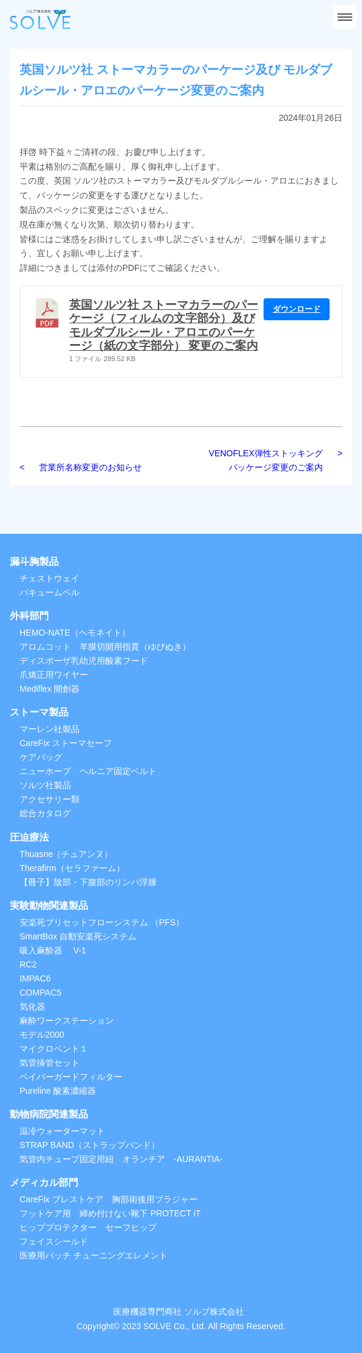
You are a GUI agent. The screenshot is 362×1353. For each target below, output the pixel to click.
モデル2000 (42, 1034)
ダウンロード (296, 309)
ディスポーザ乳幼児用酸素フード (84, 661)
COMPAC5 (40, 992)
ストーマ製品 (39, 712)
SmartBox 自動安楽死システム (78, 936)
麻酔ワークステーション (67, 1020)
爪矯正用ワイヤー (54, 675)
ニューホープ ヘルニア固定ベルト (88, 771)
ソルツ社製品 (45, 785)
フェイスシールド (54, 1241)
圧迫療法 (29, 837)
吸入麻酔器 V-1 (53, 950)
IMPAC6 (35, 978)
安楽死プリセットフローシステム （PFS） (102, 922)
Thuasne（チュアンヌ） (66, 854)
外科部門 (29, 616)
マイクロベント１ (54, 1048)
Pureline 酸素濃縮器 (58, 1091)
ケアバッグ (41, 757)
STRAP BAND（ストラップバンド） (90, 1145)
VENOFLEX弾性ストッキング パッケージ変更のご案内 (270, 460)
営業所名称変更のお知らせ (90, 467)
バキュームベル (49, 592)
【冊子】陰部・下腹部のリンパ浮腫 (88, 882)
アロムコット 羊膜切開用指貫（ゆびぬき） (105, 646)
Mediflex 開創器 (49, 689)
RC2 (28, 964)
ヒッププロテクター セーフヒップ (88, 1227)
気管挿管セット (49, 1063)
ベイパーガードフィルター (71, 1077)
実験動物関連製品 (49, 905)
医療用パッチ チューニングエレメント (94, 1255)
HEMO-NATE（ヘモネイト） (75, 632)
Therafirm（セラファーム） (72, 868)
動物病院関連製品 (49, 1114)
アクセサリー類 (49, 799)
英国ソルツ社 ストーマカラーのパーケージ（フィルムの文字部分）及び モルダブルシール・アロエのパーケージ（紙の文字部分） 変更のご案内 (163, 325)
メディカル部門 (44, 1182)
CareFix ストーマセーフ (66, 743)
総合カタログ (45, 813)
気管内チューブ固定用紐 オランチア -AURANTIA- (121, 1159)
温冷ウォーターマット (62, 1131)
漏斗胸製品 (34, 561)
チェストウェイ (49, 578)
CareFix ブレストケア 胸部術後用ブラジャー (109, 1199)
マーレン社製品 (49, 729)
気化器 (32, 1006)
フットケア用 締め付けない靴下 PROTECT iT (110, 1213)
